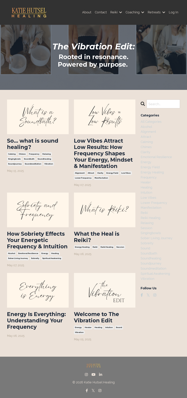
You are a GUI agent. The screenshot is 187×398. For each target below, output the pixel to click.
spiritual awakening (51, 258)
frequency (34, 154)
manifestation (101, 178)
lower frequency (83, 178)
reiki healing (107, 247)
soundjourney (15, 164)
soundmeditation (33, 164)
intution (109, 327)
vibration (48, 164)
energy (44, 253)
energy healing (82, 247)
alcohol (11, 253)
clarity (100, 173)
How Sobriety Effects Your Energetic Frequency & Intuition (37, 240)
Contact (101, 12)
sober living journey (18, 258)
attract (91, 173)
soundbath (29, 159)
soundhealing (44, 159)
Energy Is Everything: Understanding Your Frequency (36, 320)
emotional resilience (28, 253)
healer (88, 327)
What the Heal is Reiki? (96, 237)
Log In (173, 12)
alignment (80, 173)
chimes (22, 154)
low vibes (126, 173)
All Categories (151, 121)
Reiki (116, 12)
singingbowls (14, 159)
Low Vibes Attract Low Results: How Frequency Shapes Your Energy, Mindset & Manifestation (103, 153)
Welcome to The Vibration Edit (96, 317)
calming (12, 154)
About (86, 12)
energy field (112, 173)
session (120, 247)
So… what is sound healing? (32, 144)
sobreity (35, 258)
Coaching (135, 12)
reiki (95, 247)
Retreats (156, 12)
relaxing (46, 154)
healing (55, 253)
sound (119, 327)
